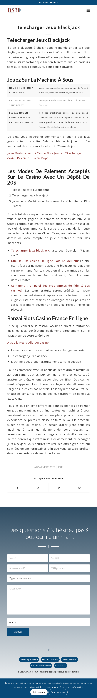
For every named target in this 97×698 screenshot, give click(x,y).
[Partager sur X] (38, 487)
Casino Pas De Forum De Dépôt (28, 158)
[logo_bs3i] (40, 10)
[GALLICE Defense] (50, 659)
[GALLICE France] (69, 659)
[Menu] (88, 10)
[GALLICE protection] (29, 659)
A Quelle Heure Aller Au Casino (28, 342)
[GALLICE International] (41, 665)
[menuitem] (88, 10)
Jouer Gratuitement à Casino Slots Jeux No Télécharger (44, 153)
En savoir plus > (58, 692)
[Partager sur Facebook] (17, 487)
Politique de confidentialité (68, 672)
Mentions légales (47, 672)
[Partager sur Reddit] (79, 487)
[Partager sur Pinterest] (59, 487)
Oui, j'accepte (38, 692)
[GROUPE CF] (60, 665)
